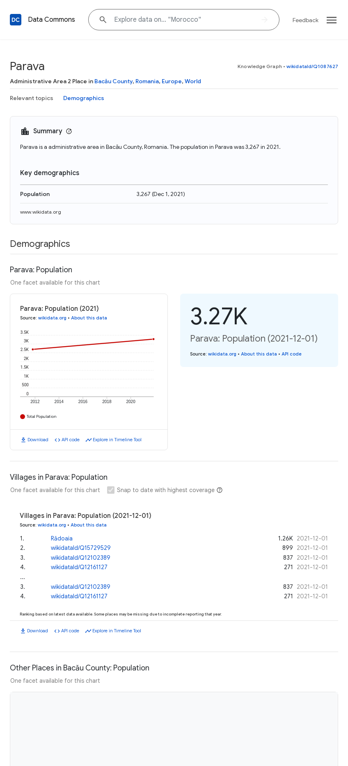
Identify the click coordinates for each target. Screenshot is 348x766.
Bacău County (113, 81)
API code (71, 439)
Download (37, 439)
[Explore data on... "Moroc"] (184, 19)
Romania (147, 81)
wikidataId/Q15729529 (81, 548)
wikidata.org (52, 318)
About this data (89, 318)
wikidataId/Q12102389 (80, 557)
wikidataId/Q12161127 (79, 567)
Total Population (42, 416)
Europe (172, 81)
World (193, 81)
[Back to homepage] (15, 19)
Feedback (305, 20)
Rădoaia (62, 538)
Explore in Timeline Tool (117, 439)
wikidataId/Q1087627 (312, 66)
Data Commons (51, 20)
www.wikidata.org (40, 212)
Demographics (83, 98)
